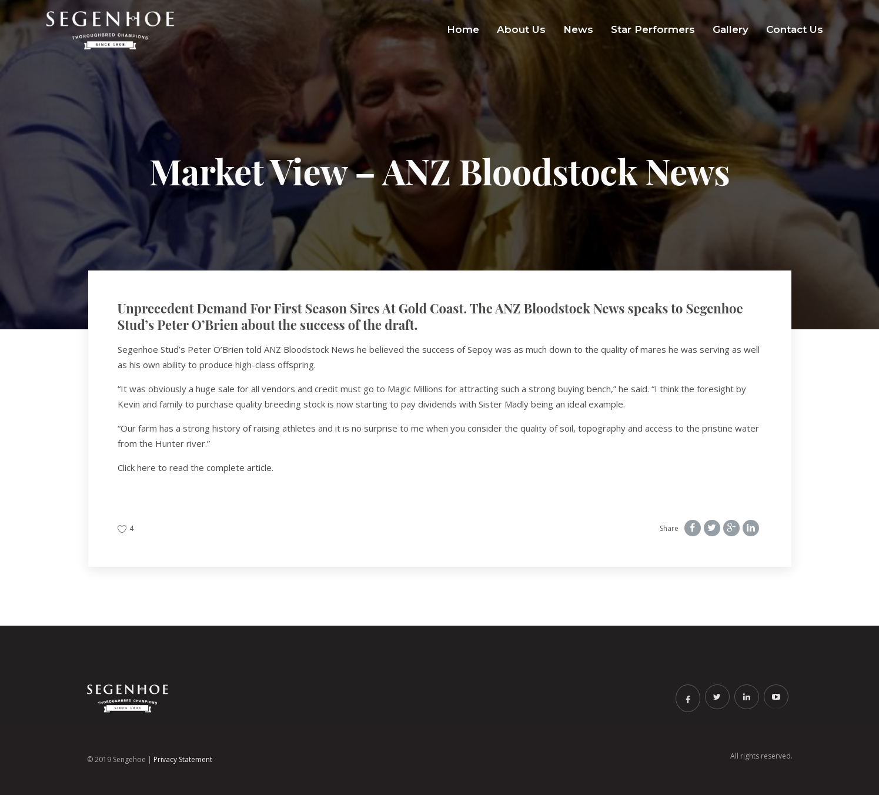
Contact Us (794, 29)
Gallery (730, 29)
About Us (521, 29)
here (146, 467)
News (578, 29)
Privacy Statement (182, 759)
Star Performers (653, 29)
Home (463, 29)
